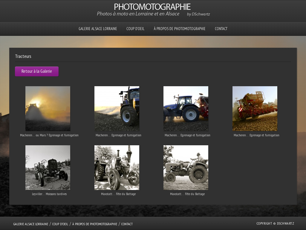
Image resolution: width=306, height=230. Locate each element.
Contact (221, 28)
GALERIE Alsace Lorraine (98, 28)
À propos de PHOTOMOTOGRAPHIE (180, 28)
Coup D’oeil (135, 28)
